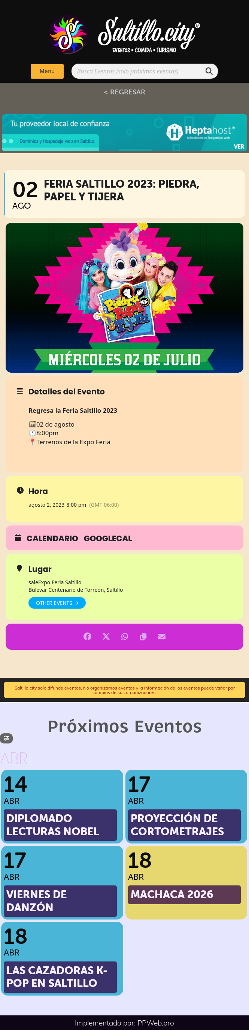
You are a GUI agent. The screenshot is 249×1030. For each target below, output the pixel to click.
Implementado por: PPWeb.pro (124, 1022)
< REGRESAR (124, 91)
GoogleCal (108, 538)
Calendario (52, 538)
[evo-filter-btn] (6, 738)
